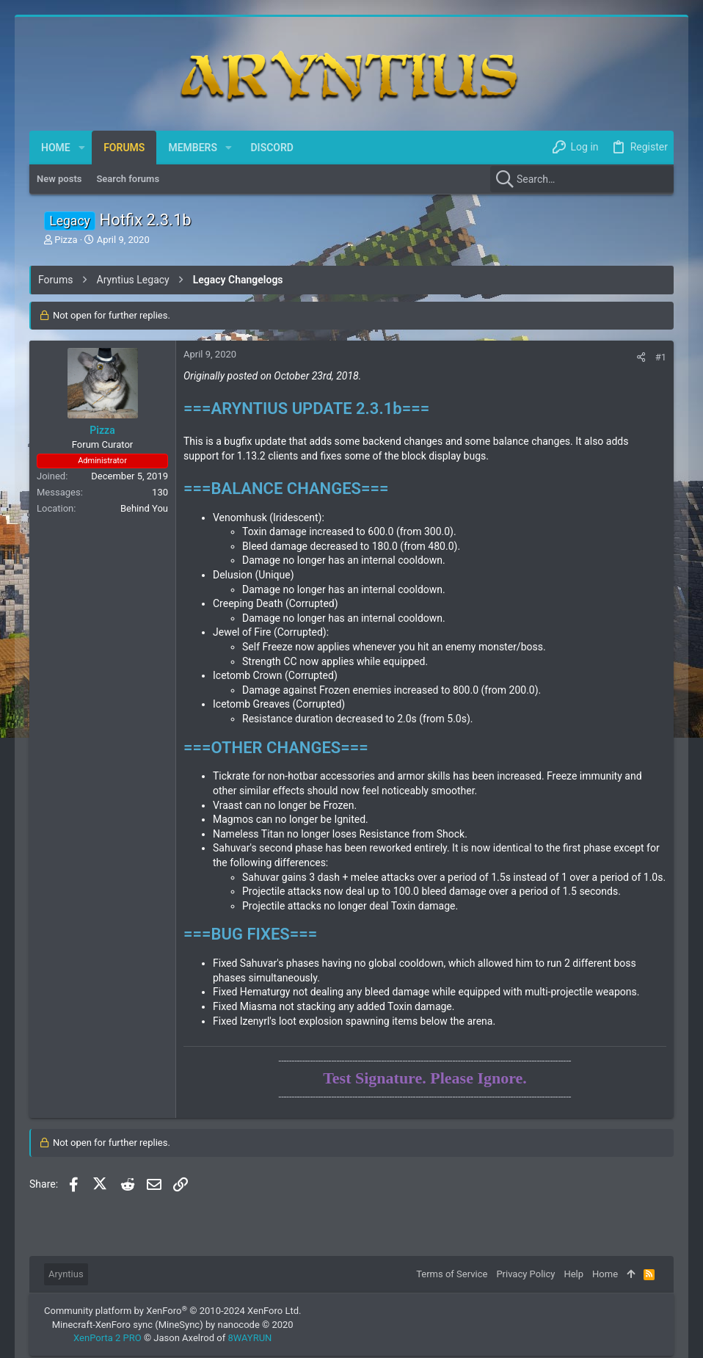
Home (605, 1273)
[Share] (641, 357)
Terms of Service (451, 1273)
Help (573, 1273)
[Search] (582, 179)
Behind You (144, 508)
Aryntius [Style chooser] (66, 1273)
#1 (660, 357)
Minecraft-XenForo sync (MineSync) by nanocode (173, 1324)
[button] (82, 147)
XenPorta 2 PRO (107, 1337)
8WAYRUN (249, 1337)
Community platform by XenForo (172, 1310)
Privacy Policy (525, 1273)
